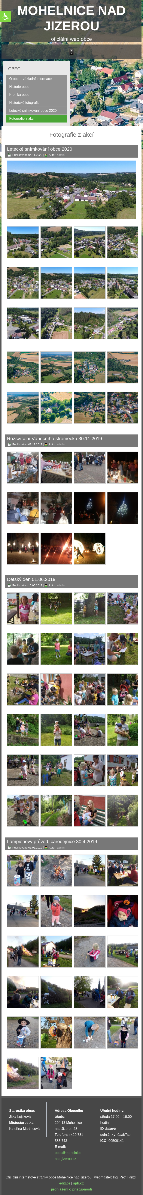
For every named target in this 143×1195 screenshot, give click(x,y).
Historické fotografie (24, 102)
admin (60, 154)
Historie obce (19, 87)
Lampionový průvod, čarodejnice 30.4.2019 (52, 841)
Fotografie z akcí (21, 118)
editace (64, 1183)
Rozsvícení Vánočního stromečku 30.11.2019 (54, 438)
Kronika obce (19, 95)
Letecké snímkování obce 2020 (33, 110)
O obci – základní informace (30, 79)
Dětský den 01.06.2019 (31, 579)
